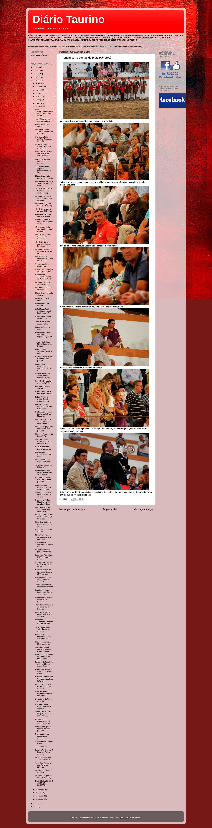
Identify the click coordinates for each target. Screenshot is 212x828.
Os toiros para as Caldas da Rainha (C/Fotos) (43, 146)
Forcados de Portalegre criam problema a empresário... (44, 664)
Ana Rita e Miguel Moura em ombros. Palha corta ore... (43, 649)
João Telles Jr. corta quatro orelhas (42, 323)
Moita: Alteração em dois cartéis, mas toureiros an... (42, 509)
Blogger (137, 818)
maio (38, 97)
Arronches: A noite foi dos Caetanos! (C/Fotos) (43, 765)
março (38, 90)
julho (38, 103)
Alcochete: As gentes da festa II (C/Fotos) (43, 210)
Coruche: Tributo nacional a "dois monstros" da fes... (43, 442)
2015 (36, 803)
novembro (40, 796)
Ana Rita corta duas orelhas (42, 387)
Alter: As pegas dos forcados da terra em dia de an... (44, 614)
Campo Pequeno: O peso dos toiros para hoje (44, 544)
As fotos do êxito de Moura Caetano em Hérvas (43, 344)
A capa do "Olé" (41, 747)
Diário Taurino (68, 19)
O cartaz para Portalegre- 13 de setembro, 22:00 (42, 721)
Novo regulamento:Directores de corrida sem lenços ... (44, 113)
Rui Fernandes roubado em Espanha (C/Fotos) (44, 599)
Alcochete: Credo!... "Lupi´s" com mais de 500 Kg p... (44, 132)
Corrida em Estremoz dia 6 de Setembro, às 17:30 (43, 139)
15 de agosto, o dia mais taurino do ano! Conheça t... (44, 229)
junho (38, 100)
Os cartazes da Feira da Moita (43, 700)
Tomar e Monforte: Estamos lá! (42, 265)
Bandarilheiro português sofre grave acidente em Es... (43, 367)
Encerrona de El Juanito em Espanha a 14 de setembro (44, 622)
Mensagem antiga (143, 509)
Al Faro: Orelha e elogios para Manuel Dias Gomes (43, 407)
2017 (36, 807)
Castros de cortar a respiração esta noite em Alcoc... (44, 222)
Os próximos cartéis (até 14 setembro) (43, 448)
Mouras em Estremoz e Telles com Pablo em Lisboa (44, 183)
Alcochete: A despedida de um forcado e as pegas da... (44, 198)
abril (37, 93)
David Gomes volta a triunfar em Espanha (43, 393)
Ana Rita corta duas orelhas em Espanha (44, 120)
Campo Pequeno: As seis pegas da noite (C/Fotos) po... (43, 572)
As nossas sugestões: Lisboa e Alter (43, 466)
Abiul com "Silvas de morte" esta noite (43, 215)
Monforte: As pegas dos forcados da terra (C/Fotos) (44, 429)
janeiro (38, 83)
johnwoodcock (113, 818)
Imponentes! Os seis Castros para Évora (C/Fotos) (43, 686)
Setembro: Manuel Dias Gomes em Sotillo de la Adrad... (44, 679)
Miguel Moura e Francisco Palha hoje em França (44, 259)
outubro (39, 793)
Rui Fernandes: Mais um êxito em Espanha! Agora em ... (43, 336)
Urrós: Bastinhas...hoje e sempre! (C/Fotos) (43, 382)
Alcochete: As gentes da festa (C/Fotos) (43, 283)
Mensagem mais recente (72, 509)
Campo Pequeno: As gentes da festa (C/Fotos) (43, 579)
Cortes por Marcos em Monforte (43, 125)
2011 (36, 71)
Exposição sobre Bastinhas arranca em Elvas (43, 706)
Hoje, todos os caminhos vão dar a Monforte (43, 351)
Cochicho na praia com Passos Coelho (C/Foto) (44, 359)
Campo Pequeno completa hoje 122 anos (43, 454)
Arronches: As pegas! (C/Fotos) (43, 771)
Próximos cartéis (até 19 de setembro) (43, 643)
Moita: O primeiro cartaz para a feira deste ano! (43, 537)
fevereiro (39, 87)
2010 (36, 67)
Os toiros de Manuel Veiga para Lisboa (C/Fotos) (43, 480)
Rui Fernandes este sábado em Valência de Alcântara (43, 472)
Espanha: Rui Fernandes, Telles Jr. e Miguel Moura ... (44, 637)
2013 (36, 77)
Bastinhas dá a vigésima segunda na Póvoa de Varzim (43, 277)
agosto (38, 106)
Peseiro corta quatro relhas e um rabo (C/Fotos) (42, 729)
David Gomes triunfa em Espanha (43, 317)
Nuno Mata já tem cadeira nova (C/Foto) (42, 736)
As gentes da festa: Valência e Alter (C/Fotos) (42, 629)
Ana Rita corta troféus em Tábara (43, 289)
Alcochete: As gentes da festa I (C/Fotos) (43, 205)
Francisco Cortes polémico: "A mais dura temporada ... (43, 487)
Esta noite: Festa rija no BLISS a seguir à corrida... (44, 557)
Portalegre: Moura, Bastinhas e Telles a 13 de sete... (43, 592)
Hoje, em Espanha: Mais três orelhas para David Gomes (43, 502)
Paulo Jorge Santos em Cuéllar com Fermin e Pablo (44, 672)
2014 (36, 80)
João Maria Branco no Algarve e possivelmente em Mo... (43, 170)
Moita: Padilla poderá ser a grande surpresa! (43, 237)
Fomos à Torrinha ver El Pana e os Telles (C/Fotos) (44, 752)
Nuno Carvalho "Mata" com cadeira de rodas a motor (43, 154)
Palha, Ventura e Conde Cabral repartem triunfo (42, 399)
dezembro (40, 799)
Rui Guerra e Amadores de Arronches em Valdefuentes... (44, 657)
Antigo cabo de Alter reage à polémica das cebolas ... (42, 714)
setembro (39, 789)
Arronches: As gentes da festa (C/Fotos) (85, 57)
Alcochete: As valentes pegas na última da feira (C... (43, 251)
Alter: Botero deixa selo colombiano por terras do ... (44, 607)
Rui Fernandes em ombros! (42, 305)
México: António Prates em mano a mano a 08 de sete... (44, 517)
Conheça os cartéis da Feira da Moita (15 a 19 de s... (43, 495)
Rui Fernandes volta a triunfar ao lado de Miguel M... (43, 414)
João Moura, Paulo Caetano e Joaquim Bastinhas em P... (43, 311)
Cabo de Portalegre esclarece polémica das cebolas (43, 694)
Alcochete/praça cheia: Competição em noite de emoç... (43, 191)
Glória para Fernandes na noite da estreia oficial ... (43, 565)
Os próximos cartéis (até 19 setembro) (43, 551)
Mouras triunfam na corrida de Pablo (42, 461)
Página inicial (110, 509)
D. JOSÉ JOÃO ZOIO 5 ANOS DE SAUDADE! (44, 783)
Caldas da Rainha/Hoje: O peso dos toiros (44, 270)
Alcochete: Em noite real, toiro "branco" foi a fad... (43, 244)
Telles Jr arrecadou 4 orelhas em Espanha (44, 586)
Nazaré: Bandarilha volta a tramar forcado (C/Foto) (42, 376)
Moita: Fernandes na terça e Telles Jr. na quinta (43, 524)
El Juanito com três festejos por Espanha (44, 177)
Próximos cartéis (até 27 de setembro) (43, 759)
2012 (36, 74)
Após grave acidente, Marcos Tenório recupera (43, 161)
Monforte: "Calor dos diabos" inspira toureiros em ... (43, 421)
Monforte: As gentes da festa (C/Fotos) (44, 435)
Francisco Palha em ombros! (42, 328)
